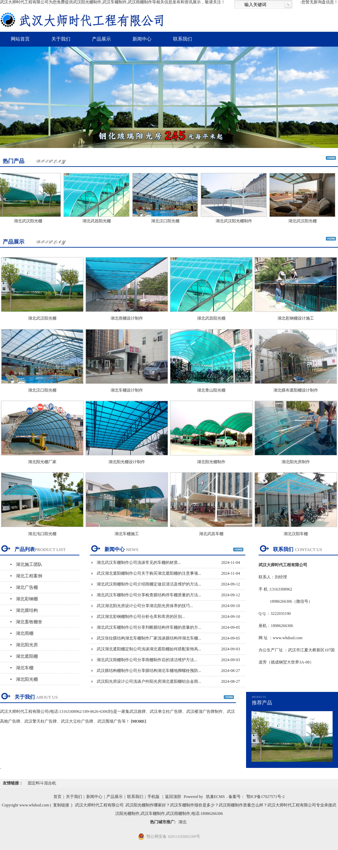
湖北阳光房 (27, 644)
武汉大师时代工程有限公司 (99, 805)
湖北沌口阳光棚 (42, 533)
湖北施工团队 (29, 564)
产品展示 (101, 39)
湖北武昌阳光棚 (98, 221)
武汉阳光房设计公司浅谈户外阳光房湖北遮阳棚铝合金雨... (149, 681)
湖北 (182, 822)
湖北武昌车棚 (211, 533)
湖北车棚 (24, 667)
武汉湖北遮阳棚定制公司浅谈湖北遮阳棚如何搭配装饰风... (149, 649)
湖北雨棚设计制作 (127, 318)
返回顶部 (173, 796)
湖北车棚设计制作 (127, 390)
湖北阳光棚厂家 (42, 461)
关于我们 (60, 39)
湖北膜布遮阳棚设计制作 (295, 390)
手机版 (153, 796)
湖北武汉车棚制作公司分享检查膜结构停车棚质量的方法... (149, 595)
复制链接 (61, 805)
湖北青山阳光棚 (211, 390)
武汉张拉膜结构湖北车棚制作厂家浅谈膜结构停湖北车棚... (149, 638)
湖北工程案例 (29, 575)
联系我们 (182, 39)
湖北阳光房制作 (296, 461)
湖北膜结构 (27, 610)
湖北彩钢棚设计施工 (295, 318)
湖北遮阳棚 (27, 656)
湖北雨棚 (24, 633)
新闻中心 (141, 39)
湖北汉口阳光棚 (167, 221)
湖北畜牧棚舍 (29, 621)
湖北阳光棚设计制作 (126, 461)
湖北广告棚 (27, 587)
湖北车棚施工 (127, 533)
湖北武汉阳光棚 (30, 221)
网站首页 (20, 39)
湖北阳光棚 (27, 679)
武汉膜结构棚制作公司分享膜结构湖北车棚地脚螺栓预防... (149, 670)
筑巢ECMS (215, 796)
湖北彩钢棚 (27, 598)
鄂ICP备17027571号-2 (265, 796)
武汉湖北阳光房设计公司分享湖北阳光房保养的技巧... (145, 605)
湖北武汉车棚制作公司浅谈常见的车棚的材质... (139, 562)
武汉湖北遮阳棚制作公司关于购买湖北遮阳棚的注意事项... (149, 573)
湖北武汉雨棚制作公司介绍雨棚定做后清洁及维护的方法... (149, 584)
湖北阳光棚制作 (211, 461)
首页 (57, 796)
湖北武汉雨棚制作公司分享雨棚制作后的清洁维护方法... (147, 659)
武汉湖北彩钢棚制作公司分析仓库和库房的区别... (141, 616)
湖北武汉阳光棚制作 (236, 221)
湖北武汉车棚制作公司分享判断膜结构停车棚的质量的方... (149, 627)
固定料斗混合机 (42, 783)
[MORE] (138, 721)
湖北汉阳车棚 (296, 533)
